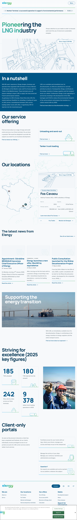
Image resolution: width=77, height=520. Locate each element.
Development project (63, 495)
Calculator (41, 502)
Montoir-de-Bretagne (66, 220)
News (59, 497)
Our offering (42, 495)
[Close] (75, 514)
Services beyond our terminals (28, 502)
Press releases (61, 500)
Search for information (62, 504)
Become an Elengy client (45, 500)
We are (4, 492)
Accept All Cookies (58, 518)
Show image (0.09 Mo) (65, 41)
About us (4, 495)
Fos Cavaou (23, 495)
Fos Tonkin (47, 220)
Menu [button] (71, 3)
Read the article (7, 283)
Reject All (58, 514)
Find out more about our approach (56, 340)
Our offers (43, 492)
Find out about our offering (10, 139)
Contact (56, 486)
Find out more (45, 139)
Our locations (26, 492)
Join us (3, 497)
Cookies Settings (58, 510)
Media (60, 492)
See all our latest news (67, 236)
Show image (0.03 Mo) (65, 175)
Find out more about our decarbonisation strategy (55, 105)
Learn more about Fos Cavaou (50, 215)
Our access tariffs (43, 497)
